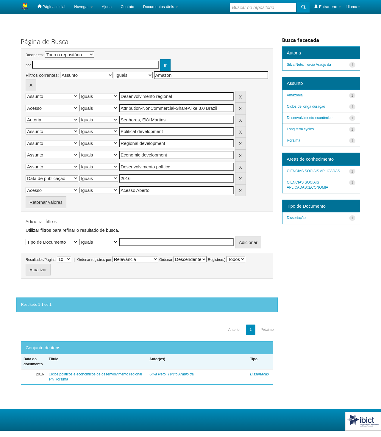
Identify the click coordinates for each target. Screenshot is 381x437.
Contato (127, 6)
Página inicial (51, 6)
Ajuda (107, 6)
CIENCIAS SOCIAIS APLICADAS (313, 171)
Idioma (353, 6)
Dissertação (259, 374)
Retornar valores (46, 202)
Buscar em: (35, 55)
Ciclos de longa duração (306, 106)
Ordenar (165, 260)
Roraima (293, 140)
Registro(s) (216, 260)
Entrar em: (327, 6)
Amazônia (295, 95)
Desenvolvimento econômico (309, 118)
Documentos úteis (160, 6)
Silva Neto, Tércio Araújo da (171, 374)
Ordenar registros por (94, 260)
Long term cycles (300, 129)
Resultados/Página (41, 260)
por (28, 65)
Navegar (83, 6)
